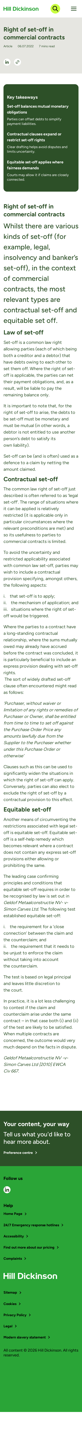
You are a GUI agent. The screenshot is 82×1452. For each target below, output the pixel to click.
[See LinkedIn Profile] (6, 62)
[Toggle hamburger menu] (74, 9)
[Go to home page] (20, 9)
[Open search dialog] (55, 9)
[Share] (17, 62)
